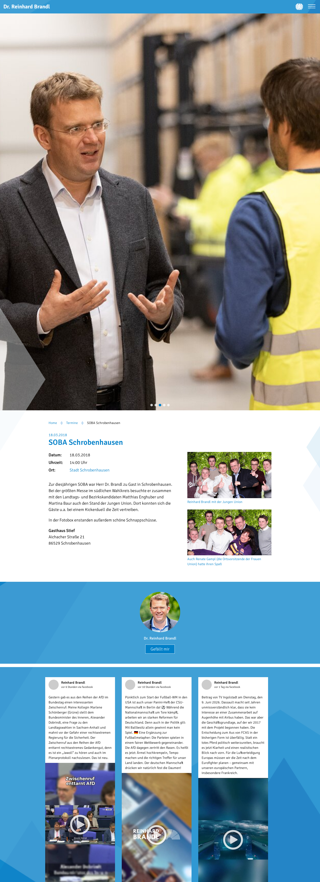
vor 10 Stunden (147, 687)
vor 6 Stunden (69, 687)
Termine (72, 423)
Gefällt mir (160, 649)
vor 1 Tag (219, 687)
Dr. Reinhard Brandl (160, 638)
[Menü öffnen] (311, 7)
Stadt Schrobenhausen (90, 470)
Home (53, 423)
